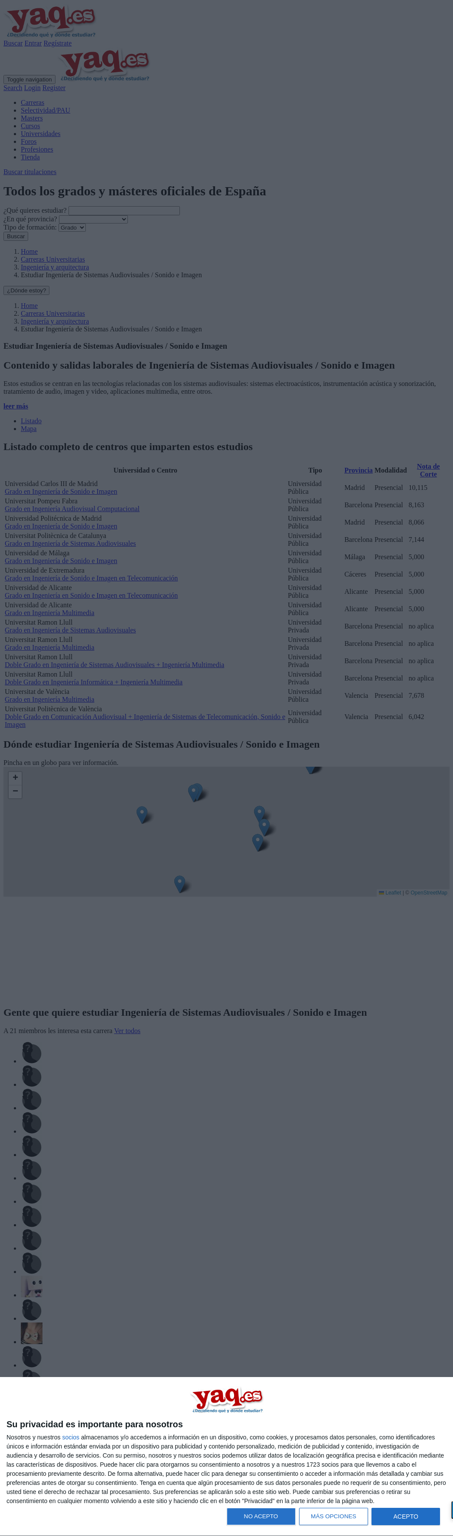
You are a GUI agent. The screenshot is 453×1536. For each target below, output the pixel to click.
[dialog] (226, 1456)
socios (70, 1437)
